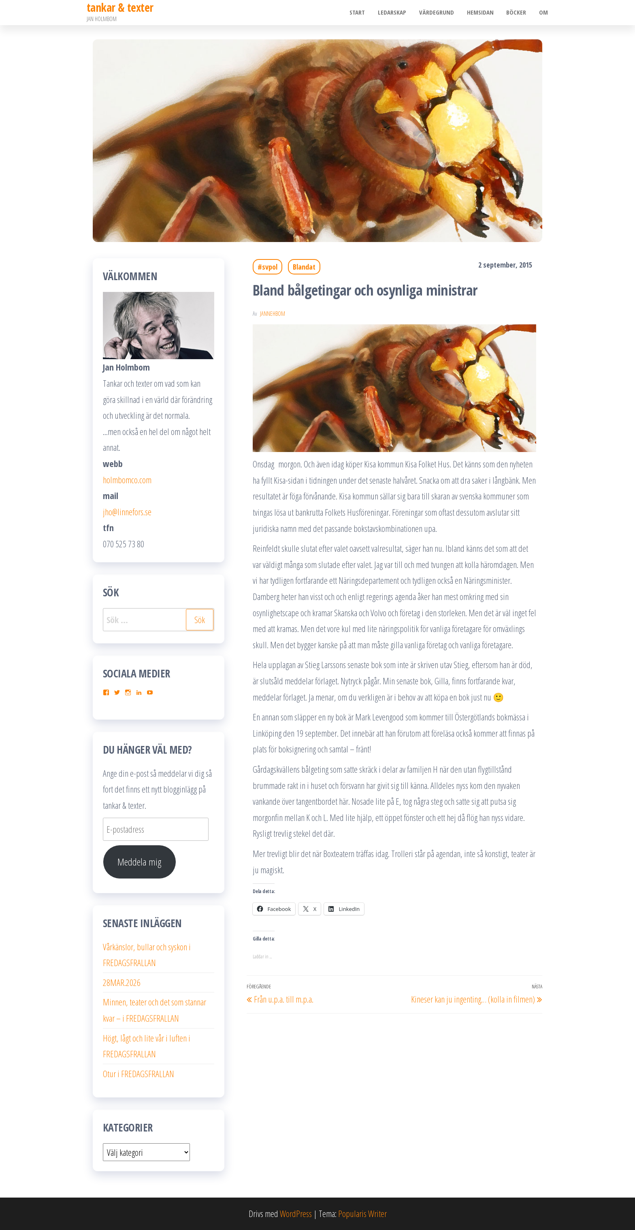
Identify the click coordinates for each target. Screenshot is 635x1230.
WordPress (296, 1213)
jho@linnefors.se (127, 512)
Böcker (517, 13)
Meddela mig (139, 861)
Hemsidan (482, 13)
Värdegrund (439, 13)
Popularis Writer (362, 1213)
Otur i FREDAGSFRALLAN (138, 1073)
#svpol (267, 267)
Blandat (304, 267)
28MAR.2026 (122, 982)
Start (361, 13)
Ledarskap (395, 13)
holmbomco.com (127, 480)
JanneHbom (272, 313)
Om (543, 13)
